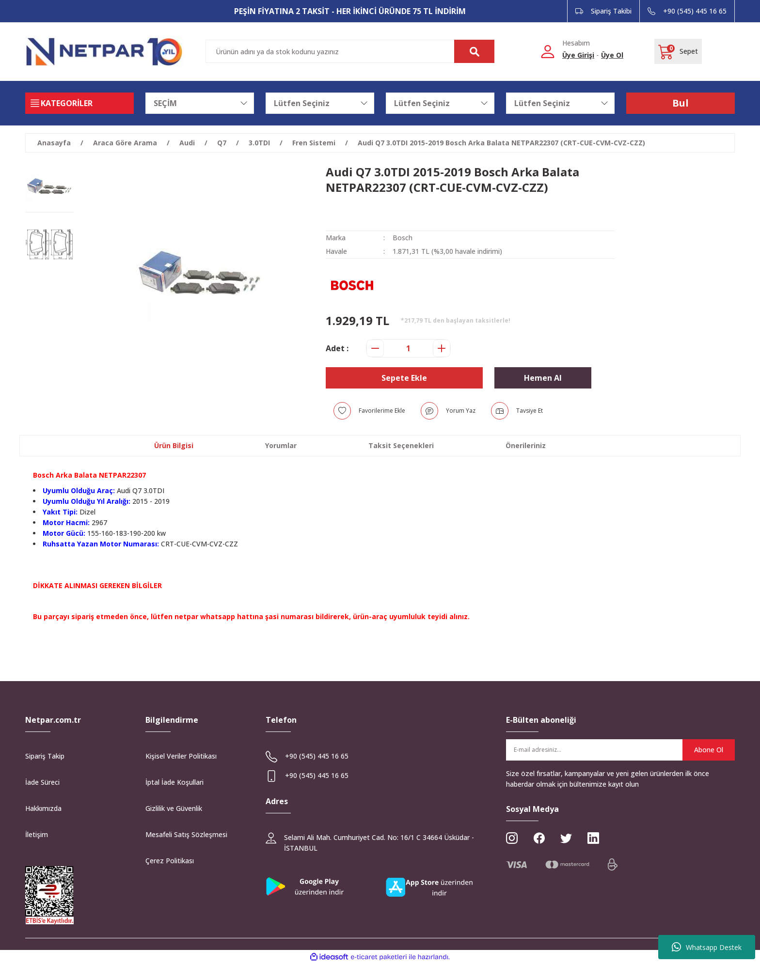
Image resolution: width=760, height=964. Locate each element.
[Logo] (104, 51)
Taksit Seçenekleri (401, 445)
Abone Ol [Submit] (708, 749)
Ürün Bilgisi (173, 445)
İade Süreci (42, 782)
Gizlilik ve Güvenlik (173, 808)
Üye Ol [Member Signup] (612, 55)
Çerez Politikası (169, 860)
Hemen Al (543, 378)
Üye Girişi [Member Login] (578, 55)
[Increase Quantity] (441, 348)
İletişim (36, 834)
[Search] (350, 51)
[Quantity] (408, 348)
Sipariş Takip (44, 756)
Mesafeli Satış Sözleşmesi (186, 834)
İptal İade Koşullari (174, 782)
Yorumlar (281, 445)
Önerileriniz (526, 445)
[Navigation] (79, 103)
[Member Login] (547, 51)
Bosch (402, 237)
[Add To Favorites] (369, 411)
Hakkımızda (43, 808)
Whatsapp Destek (707, 947)
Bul (680, 102)
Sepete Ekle (404, 378)
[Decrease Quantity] (375, 348)
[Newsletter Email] (620, 750)
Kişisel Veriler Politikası (181, 756)
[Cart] (678, 51)
